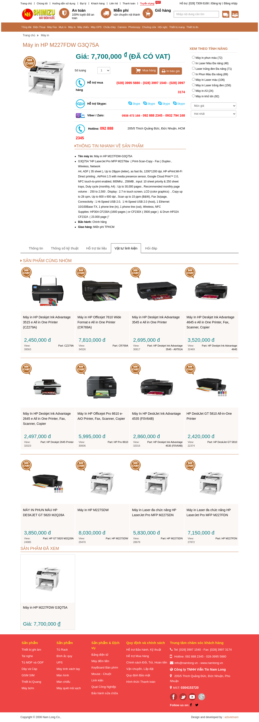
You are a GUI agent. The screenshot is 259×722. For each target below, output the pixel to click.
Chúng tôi (42, 3)
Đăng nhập (230, 3)
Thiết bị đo (192, 27)
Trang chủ (26, 3)
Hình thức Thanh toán (140, 681)
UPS (59, 662)
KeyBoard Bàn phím (104, 667)
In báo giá (171, 71)
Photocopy (134, 27)
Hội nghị (162, 27)
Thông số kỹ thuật (65, 248)
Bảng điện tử (99, 654)
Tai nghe (27, 656)
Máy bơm (28, 688)
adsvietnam (232, 717)
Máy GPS (96, 27)
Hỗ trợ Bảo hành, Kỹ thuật (143, 649)
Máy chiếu (83, 27)
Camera (122, 27)
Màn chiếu (63, 681)
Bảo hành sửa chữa (104, 693)
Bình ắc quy (64, 656)
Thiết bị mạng (177, 27)
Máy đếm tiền (100, 661)
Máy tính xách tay (68, 669)
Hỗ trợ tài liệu (96, 248)
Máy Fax (52, 27)
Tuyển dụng (147, 3)
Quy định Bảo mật (138, 675)
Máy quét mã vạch (68, 688)
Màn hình (62, 675)
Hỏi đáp (151, 248)
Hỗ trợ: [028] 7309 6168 (194, 3)
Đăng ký (216, 3)
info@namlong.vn (186, 663)
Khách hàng (98, 3)
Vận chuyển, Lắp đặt (139, 669)
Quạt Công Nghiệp (103, 686)
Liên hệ (114, 3)
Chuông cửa (149, 27)
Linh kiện (97, 680)
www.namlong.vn (211, 663)
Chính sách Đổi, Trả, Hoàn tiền (146, 662)
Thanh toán (129, 3)
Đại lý (83, 3)
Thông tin (36, 248)
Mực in (62, 27)
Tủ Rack (62, 649)
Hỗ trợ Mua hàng (137, 656)
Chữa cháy (109, 27)
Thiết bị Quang (31, 681)
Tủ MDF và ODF (33, 662)
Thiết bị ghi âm (31, 649)
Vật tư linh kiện (126, 248)
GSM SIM (28, 675)
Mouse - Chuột (101, 674)
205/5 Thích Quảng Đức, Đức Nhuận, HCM (156, 128)
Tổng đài (26, 27)
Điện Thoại (39, 27)
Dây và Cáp (29, 669)
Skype (134, 103)
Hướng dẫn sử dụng (63, 3)
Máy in (72, 27)
